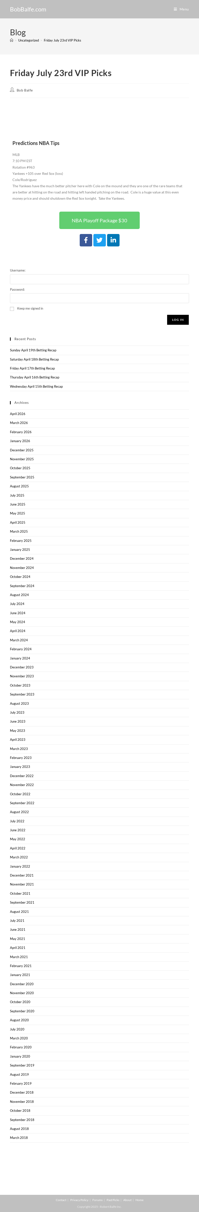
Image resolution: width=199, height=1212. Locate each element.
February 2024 (21, 649)
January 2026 (20, 441)
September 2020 (22, 1011)
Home (139, 1200)
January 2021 (20, 975)
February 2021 (21, 966)
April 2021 (17, 948)
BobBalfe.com (28, 9)
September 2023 (22, 694)
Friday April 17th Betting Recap (32, 368)
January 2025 (20, 550)
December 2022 (22, 776)
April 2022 (17, 848)
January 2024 (20, 658)
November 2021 (22, 884)
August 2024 (19, 595)
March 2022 (19, 857)
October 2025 (20, 468)
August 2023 (19, 703)
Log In (178, 320)
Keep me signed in (30, 308)
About (127, 1200)
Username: (17, 270)
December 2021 (22, 875)
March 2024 (19, 640)
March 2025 (19, 531)
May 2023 (17, 731)
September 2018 (22, 1120)
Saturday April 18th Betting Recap (34, 359)
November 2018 (22, 1102)
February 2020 (21, 1047)
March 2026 (19, 423)
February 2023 (21, 758)
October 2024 (20, 577)
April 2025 (17, 522)
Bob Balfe (25, 90)
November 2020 (22, 993)
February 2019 (21, 1083)
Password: (17, 289)
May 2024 (17, 622)
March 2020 (19, 1038)
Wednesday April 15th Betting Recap (36, 386)
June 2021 (17, 930)
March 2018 (19, 1138)
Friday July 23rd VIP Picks (62, 40)
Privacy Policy (79, 1200)
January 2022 (20, 866)
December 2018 (22, 1092)
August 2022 (19, 812)
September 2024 (22, 586)
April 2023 (17, 740)
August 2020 (19, 1020)
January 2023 (20, 767)
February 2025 (21, 541)
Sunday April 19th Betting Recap (33, 350)
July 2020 (17, 1029)
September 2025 (22, 477)
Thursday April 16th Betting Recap (34, 377)
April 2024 (17, 631)
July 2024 (17, 604)
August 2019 (19, 1074)
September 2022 (22, 803)
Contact (61, 1200)
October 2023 (20, 685)
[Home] (11, 40)
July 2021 (17, 921)
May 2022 (17, 839)
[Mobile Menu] (181, 9)
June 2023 (17, 721)
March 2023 (19, 749)
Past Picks (113, 1200)
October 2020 (20, 1002)
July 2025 (17, 495)
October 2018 (20, 1111)
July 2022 (17, 821)
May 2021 (17, 939)
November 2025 (22, 459)
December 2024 (22, 558)
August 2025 (19, 486)
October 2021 (20, 893)
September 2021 (22, 902)
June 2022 (17, 830)
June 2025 (17, 504)
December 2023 (22, 667)
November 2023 (22, 676)
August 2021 (19, 912)
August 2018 (19, 1129)
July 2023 (17, 712)
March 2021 (19, 957)
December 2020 (22, 984)
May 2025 (17, 513)
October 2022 (20, 794)
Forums (97, 1200)
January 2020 (20, 1056)
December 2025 (22, 450)
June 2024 (17, 613)
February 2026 (21, 432)
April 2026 (17, 414)
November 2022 (22, 785)
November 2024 (22, 568)
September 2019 (22, 1065)
